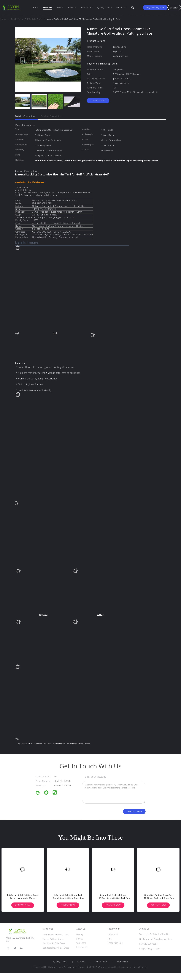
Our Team (81, 942)
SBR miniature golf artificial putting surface (71, 743)
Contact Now (98, 100)
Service (79, 938)
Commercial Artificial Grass (55, 934)
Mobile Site (122, 962)
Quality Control (104, 7)
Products (47, 7)
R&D (110, 938)
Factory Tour (87, 7)
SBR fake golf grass (43, 743)
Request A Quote (155, 7)
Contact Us (121, 7)
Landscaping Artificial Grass (56, 947)
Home (35, 7)
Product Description (51, 116)
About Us (72, 7)
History (79, 934)
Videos (60, 7)
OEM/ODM (113, 934)
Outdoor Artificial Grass (54, 943)
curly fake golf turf (24, 743)
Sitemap (81, 962)
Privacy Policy (101, 962)
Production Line (115, 942)
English (174, 7)
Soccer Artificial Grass (53, 939)
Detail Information (25, 116)
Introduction (82, 947)
